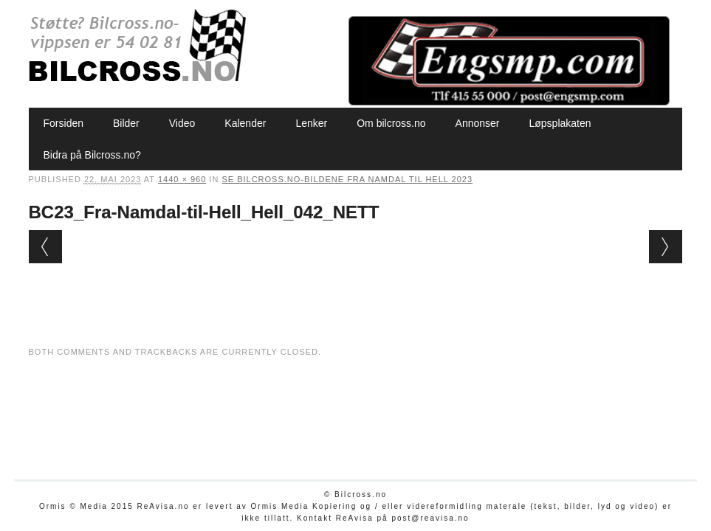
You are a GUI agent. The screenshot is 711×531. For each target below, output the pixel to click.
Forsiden (63, 123)
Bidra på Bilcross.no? (92, 155)
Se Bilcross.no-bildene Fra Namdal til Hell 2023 (347, 179)
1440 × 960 (182, 179)
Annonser (478, 123)
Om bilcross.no (391, 123)
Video (182, 123)
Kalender (245, 123)
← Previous (45, 246)
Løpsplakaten (560, 123)
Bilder (126, 123)
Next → (665, 246)
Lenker (311, 123)
